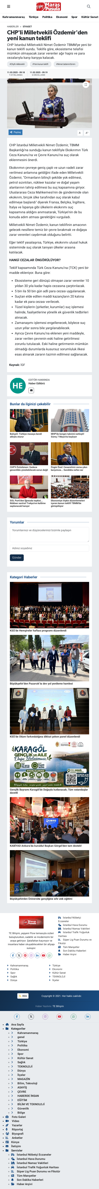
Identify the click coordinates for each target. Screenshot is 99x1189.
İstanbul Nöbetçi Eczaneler (31, 1154)
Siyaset (27, 26)
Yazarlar (14, 1125)
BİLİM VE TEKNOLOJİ (28, 1104)
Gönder (16, 557)
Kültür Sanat (89, 17)
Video (12, 1121)
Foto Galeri (16, 1117)
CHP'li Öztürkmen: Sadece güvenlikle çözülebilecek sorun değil (29, 468)
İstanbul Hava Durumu (72, 925)
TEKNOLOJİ (57, 976)
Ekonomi (62, 17)
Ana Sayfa (15, 1024)
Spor (74, 17)
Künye (12, 1142)
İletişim (13, 1146)
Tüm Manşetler (68, 947)
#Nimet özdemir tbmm (65, 64)
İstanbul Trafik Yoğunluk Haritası (35, 1167)
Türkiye (34, 17)
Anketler (14, 1137)
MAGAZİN (20, 1079)
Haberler (13, 26)
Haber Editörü (36, 383)
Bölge (18, 1112)
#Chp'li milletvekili (17, 64)
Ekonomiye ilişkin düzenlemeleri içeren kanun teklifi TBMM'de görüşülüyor (68, 503)
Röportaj (14, 1129)
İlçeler (54, 980)
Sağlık (12, 976)
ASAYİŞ (19, 1087)
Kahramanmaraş (13, 17)
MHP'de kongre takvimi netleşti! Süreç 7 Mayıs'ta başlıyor (67, 435)
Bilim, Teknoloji (24, 1083)
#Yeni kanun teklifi (40, 64)
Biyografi (15, 1133)
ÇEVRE (18, 1091)
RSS (23, 996)
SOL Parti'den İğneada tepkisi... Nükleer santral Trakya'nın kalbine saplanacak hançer (28, 503)
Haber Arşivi (67, 954)
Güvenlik (20, 1108)
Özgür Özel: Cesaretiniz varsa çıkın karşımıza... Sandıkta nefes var (69, 468)
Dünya (12, 980)
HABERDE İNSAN (25, 1095)
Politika (47, 17)
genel (18, 1037)
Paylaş (15, 132)
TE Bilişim (58, 1006)
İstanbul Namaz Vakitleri (74, 928)
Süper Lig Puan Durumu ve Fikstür (35, 1171)
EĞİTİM (19, 1100)
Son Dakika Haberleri (72, 950)
